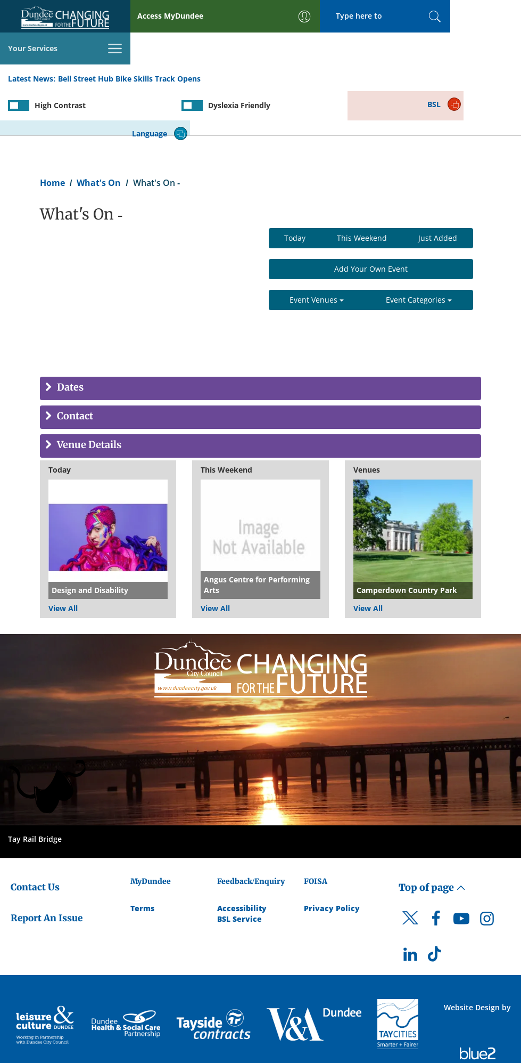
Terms (142, 862)
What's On (99, 136)
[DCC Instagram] (487, 875)
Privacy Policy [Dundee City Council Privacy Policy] (332, 862)
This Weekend (362, 191)
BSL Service (239, 872)
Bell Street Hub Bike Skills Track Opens (129, 47)
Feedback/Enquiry (251, 835)
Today (294, 191)
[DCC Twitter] (410, 880)
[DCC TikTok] (436, 910)
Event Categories (419, 253)
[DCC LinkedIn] (410, 910)
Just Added (437, 191)
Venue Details (88, 398)
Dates (69, 341)
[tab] (260, 342)
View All (63, 562)
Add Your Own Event (371, 222)
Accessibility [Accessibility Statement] (242, 862)
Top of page (432, 841)
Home (52, 136)
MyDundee (150, 835)
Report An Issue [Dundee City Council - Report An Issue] (46, 872)
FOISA (315, 835)
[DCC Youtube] (461, 875)
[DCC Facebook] (436, 875)
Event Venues (317, 253)
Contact (74, 370)
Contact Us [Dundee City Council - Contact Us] (35, 841)
